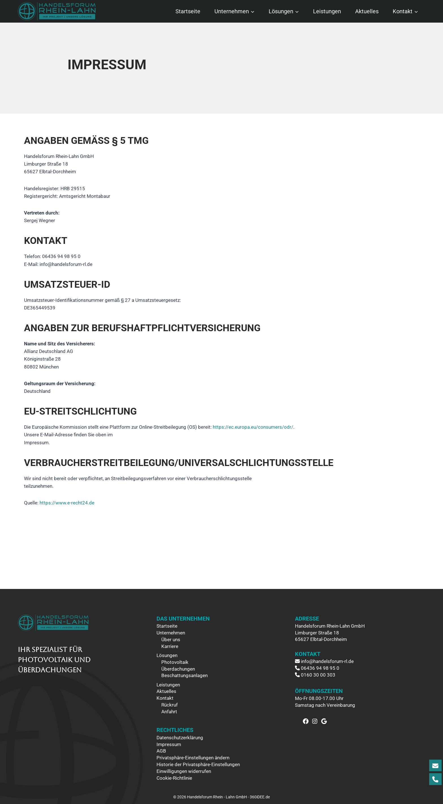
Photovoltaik (174, 662)
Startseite (187, 11)
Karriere (169, 646)
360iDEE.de (260, 797)
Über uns (170, 639)
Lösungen (167, 655)
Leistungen (327, 11)
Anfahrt (169, 711)
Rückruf (169, 705)
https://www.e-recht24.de (67, 503)
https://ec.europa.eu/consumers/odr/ (253, 427)
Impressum (169, 744)
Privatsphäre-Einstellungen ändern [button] (193, 757)
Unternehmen (171, 633)
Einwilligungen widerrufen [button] (184, 771)
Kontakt (165, 698)
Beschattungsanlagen (184, 675)
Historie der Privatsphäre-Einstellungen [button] (198, 764)
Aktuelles (367, 11)
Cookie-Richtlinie (174, 778)
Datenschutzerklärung (180, 737)
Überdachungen (178, 669)
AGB (161, 751)
